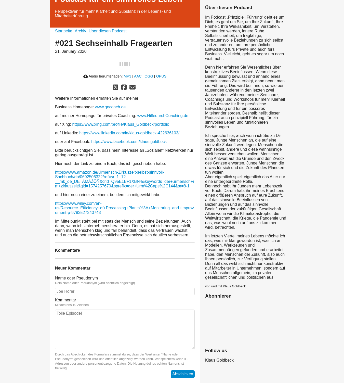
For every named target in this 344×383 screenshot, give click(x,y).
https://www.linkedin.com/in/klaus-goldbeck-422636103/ (129, 133)
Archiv (80, 31)
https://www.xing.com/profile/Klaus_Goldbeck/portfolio (120, 124)
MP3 (127, 76)
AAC (138, 76)
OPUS (161, 76)
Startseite (63, 31)
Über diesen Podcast (108, 31)
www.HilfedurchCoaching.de (162, 115)
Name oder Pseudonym (125, 280)
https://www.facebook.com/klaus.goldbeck (129, 141)
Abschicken (182, 374)
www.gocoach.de (110, 107)
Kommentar (125, 302)
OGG (148, 76)
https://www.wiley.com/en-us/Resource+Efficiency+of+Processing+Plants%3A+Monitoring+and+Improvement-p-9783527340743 (124, 208)
